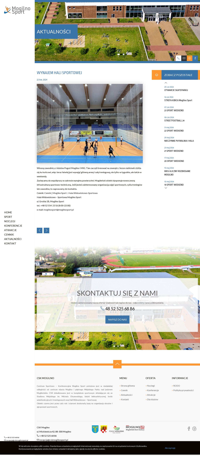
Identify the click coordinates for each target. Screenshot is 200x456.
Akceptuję (170, 448)
